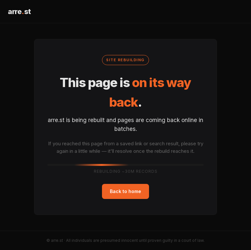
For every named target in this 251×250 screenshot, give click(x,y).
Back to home (125, 191)
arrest (19, 11)
